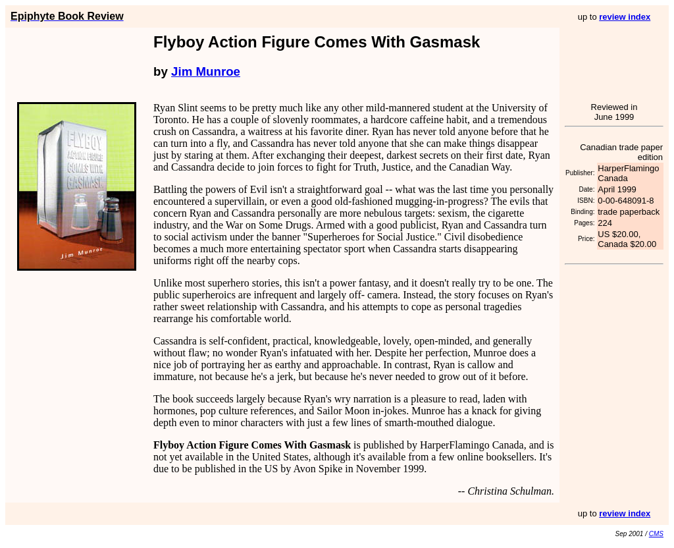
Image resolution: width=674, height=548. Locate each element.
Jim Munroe (205, 71)
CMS (656, 533)
